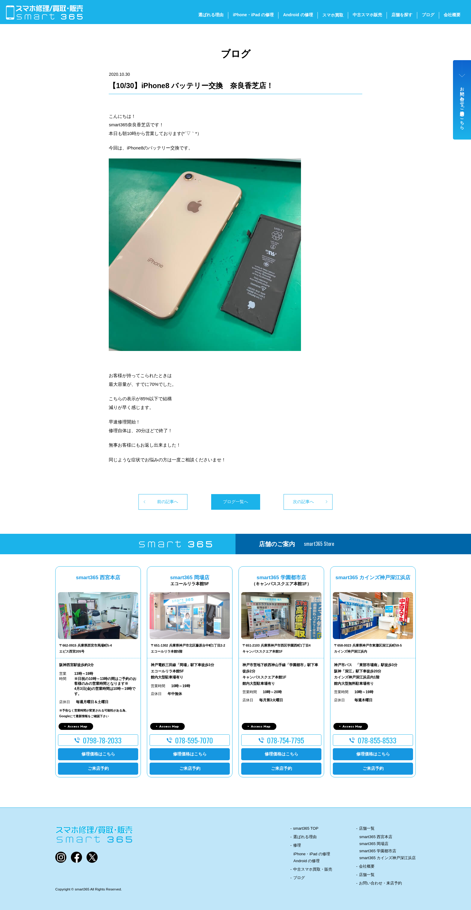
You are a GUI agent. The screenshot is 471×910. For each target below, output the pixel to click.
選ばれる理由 (210, 14)
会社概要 (452, 14)
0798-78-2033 (102, 740)
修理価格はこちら (98, 754)
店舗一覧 (367, 828)
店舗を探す (401, 14)
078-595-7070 (194, 740)
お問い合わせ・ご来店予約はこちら (462, 106)
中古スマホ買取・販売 (312, 869)
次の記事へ (303, 501)
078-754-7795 (285, 740)
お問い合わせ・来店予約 (380, 883)
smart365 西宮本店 (375, 837)
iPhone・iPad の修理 (253, 14)
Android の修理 (298, 14)
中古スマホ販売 (367, 14)
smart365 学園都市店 (377, 851)
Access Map (77, 726)
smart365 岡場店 (373, 843)
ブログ (428, 14)
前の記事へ (167, 501)
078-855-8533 (377, 740)
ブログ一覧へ (235, 501)
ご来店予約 (98, 768)
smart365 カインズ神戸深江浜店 (387, 858)
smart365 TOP (305, 828)
